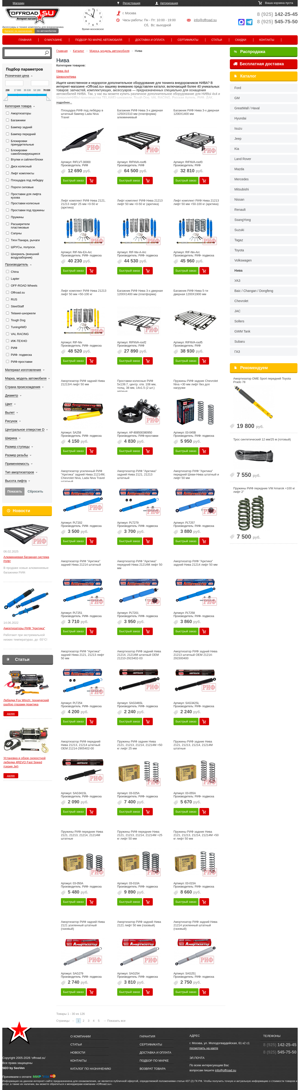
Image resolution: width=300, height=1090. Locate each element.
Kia (236, 149)
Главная (25, 40)
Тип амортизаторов (19, 472)
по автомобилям (46, 31)
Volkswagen (243, 260)
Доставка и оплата (150, 40)
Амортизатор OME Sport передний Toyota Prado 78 (262, 380)
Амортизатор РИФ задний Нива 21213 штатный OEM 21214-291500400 (195, 655)
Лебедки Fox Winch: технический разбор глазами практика (26, 702)
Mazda (239, 169)
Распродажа (249, 51)
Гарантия (147, 1036)
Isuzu (238, 128)
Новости (21, 510)
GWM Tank (242, 331)
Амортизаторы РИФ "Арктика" (24, 628)
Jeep (237, 138)
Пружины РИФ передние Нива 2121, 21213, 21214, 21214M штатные (82, 835)
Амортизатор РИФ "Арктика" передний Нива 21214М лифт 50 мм (139, 564)
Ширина (11, 438)
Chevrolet (241, 301)
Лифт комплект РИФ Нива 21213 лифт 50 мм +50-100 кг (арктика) (196, 202)
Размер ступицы (17, 446)
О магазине (53, 40)
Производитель (16, 264)
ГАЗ (237, 351)
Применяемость (17, 464)
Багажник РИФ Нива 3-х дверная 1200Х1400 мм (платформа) (140, 292)
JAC (237, 311)
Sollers (239, 321)
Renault (240, 209)
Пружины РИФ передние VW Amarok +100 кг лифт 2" (264, 490)
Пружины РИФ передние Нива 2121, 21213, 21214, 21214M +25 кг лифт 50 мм (139, 835)
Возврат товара (153, 1068)
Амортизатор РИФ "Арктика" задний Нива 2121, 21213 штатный (137, 474)
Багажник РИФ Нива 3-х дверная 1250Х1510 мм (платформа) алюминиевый (140, 114)
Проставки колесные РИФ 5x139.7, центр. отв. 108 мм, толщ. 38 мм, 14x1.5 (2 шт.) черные (136, 386)
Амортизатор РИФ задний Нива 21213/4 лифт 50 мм (83, 382)
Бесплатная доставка (258, 64)
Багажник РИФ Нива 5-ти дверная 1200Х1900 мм (191, 292)
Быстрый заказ (73, 180)
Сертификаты (188, 40)
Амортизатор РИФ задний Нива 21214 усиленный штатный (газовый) (195, 925)
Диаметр (11, 395)
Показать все (116, 1020)
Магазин (18, 3)
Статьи (216, 40)
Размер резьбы (16, 455)
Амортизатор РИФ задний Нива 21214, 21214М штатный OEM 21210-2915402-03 (139, 655)
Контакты (266, 40)
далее (11, 713)
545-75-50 (277, 21)
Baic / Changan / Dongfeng (253, 291)
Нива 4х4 (62, 71)
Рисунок (11, 421)
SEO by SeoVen (13, 1068)
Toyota (239, 250)
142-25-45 (277, 14)
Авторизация (169, 3)
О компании (80, 1036)
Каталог (248, 76)
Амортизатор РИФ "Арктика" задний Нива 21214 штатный (81, 562)
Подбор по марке (154, 1060)
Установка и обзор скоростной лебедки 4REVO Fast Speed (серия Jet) (24, 762)
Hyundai (240, 118)
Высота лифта (16, 481)
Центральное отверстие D (24, 429)
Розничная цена (17, 75)
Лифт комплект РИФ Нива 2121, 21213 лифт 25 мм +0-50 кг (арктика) (83, 204)
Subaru (239, 341)
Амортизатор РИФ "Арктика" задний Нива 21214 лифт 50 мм (196, 562)
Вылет (10, 412)
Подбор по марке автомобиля (98, 40)
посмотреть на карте (203, 1048)
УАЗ (237, 280)
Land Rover (242, 159)
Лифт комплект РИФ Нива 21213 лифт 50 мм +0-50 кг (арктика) (140, 202)
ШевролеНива (66, 76)
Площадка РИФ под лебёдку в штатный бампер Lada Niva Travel (82, 114)
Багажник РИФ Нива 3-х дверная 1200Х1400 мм (196, 112)
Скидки (240, 40)
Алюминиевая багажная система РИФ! (26, 559)
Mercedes (241, 179)
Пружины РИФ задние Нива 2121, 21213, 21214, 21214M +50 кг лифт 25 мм (139, 745)
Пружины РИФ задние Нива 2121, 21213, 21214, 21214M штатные (193, 745)
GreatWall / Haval (247, 108)
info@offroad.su (205, 20)
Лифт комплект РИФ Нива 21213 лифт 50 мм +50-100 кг (83, 292)
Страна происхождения (22, 387)
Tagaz (238, 240)
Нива (238, 270)
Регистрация (131, 3)
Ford (237, 88)
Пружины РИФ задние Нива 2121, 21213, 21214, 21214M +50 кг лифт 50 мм (196, 835)
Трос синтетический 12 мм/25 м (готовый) (262, 439)
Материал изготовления (23, 370)
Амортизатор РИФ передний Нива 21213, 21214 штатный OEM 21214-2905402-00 (80, 745)
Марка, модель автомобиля (25, 378)
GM (237, 98)
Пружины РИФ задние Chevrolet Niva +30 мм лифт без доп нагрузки (196, 384)
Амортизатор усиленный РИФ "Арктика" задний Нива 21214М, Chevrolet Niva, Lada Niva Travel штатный (83, 476)
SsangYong (242, 220)
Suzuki (239, 230)
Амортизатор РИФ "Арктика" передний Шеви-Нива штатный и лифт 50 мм (196, 474)
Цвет (8, 404)
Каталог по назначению (18, 31)
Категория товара (18, 106)
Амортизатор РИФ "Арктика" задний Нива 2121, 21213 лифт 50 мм (82, 655)
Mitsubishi (241, 189)
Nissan (239, 199)
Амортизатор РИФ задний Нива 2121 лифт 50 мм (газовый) (139, 923)
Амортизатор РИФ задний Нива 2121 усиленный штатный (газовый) (83, 925)
